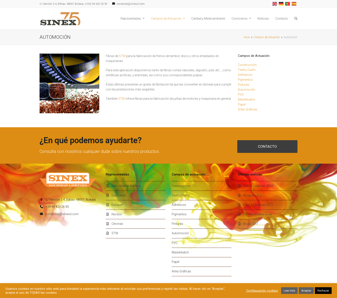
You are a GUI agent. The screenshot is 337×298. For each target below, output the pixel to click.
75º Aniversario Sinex (257, 214)
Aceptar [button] (306, 290)
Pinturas (243, 84)
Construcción (247, 65)
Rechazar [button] (323, 290)
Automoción (246, 89)
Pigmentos (245, 79)
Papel (241, 104)
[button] (296, 18)
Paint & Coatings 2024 (258, 186)
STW (122, 56)
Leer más (289, 290)
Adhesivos (245, 74)
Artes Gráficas (247, 109)
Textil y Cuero (247, 69)
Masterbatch (246, 99)
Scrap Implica (252, 195)
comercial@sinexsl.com (62, 214)
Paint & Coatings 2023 (258, 204)
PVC (241, 94)
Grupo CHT (250, 223)
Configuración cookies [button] (262, 291)
